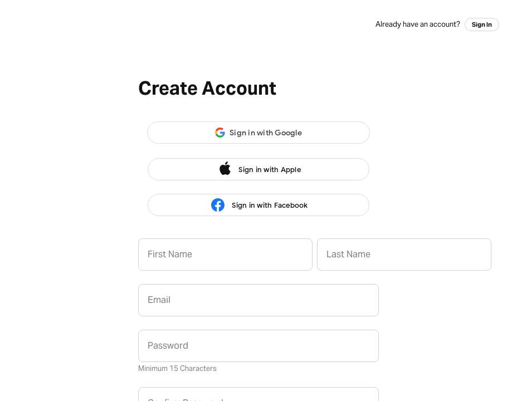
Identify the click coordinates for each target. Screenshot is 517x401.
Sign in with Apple (258, 169)
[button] (258, 132)
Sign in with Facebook (258, 205)
